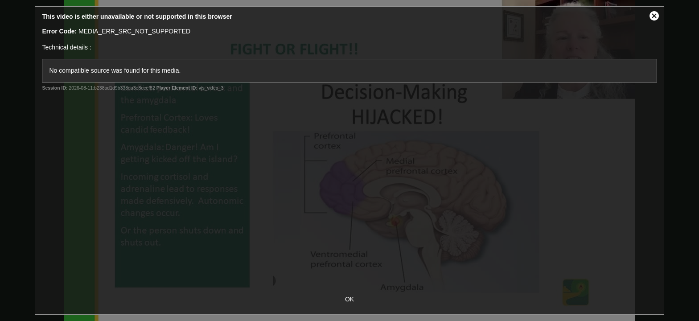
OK (349, 299)
